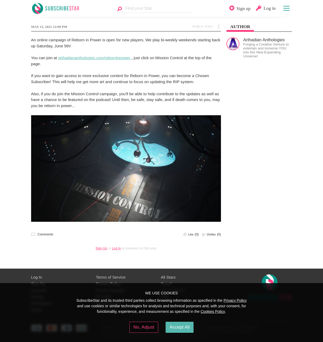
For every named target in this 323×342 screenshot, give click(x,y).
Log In (116, 248)
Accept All (180, 327)
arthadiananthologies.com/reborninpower (94, 58)
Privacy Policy (235, 300)
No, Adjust (143, 327)
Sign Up (101, 248)
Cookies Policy (213, 311)
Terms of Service (111, 277)
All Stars (168, 277)
